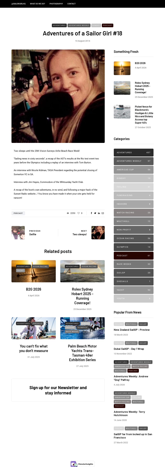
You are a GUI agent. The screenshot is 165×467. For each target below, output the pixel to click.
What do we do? (37, 4)
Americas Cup (133, 170)
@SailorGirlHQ (18, 4)
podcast (18, 213)
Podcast (107, 25)
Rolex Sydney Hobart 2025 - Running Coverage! (82, 302)
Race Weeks (72, 338)
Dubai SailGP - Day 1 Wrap (129, 355)
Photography (56, 4)
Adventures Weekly (79, 25)
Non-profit (133, 230)
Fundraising (133, 195)
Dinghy (96, 25)
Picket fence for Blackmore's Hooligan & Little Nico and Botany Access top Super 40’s (144, 120)
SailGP (133, 273)
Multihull (133, 221)
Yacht (20, 277)
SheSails (37, 330)
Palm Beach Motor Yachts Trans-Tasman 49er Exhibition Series (82, 359)
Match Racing (133, 213)
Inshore (70, 334)
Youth (133, 298)
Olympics (82, 334)
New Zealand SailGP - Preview (132, 336)
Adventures (59, 25)
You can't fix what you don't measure (33, 354)
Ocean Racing (40, 273)
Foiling (133, 187)
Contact (71, 4)
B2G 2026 (33, 295)
